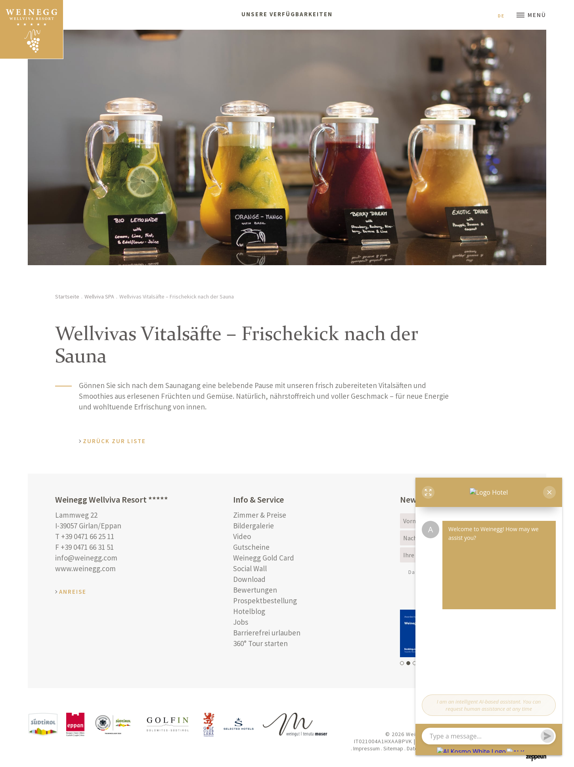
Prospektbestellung (265, 600)
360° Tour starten (260, 643)
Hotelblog (249, 611)
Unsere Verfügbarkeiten (287, 14)
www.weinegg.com (85, 568)
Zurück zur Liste (114, 441)
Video (242, 536)
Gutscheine (251, 547)
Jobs (240, 622)
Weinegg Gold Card (263, 557)
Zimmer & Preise (259, 515)
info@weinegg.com (86, 557)
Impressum (366, 748)
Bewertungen (255, 590)
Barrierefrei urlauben (266, 632)
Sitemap (393, 748)
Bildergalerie (253, 525)
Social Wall (250, 568)
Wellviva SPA (99, 296)
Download (249, 579)
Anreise (72, 591)
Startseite (67, 296)
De (504, 16)
